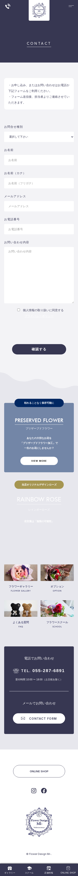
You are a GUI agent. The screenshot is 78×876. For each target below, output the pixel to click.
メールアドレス (15, 196)
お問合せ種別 (13, 126)
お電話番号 (12, 219)
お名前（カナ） (15, 173)
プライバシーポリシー (39, 316)
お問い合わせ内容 (16, 242)
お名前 (9, 150)
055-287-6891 (39, 670)
